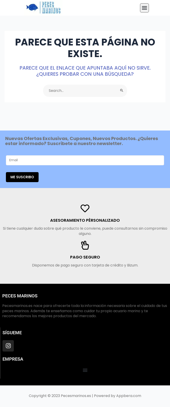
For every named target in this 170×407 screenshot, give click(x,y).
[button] (144, 6)
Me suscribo (22, 177)
